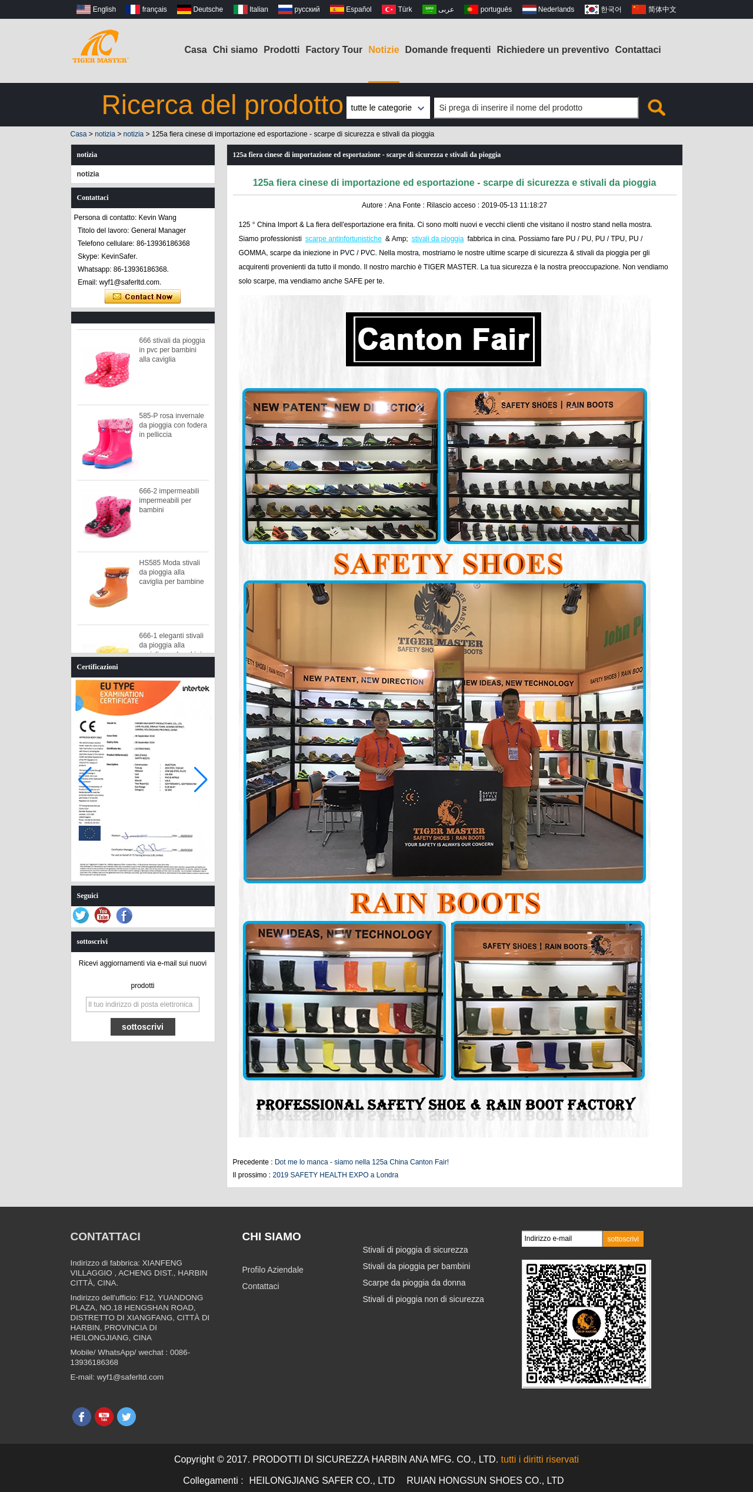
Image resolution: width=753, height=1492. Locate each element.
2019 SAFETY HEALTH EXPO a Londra (336, 1175)
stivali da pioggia (438, 239)
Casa (196, 50)
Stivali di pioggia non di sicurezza (423, 1299)
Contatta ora (143, 297)
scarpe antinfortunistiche (343, 239)
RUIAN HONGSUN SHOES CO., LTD (485, 1481)
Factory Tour (334, 50)
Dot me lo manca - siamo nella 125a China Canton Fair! (362, 1162)
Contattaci (638, 50)
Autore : (375, 205)
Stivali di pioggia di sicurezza (415, 1249)
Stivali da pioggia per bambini (417, 1266)
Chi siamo (235, 50)
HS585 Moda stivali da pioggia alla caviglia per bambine (171, 576)
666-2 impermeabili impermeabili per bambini (169, 504)
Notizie (383, 50)
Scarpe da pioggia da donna (414, 1282)
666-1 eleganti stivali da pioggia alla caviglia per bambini (171, 649)
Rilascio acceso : (454, 205)
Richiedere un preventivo (553, 50)
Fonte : (414, 205)
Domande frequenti (448, 50)
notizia (105, 134)
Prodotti (281, 50)
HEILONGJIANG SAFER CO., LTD (322, 1481)
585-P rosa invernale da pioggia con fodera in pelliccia (173, 429)
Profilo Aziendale (273, 1269)
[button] (201, 780)
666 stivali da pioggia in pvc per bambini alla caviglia (172, 354)
